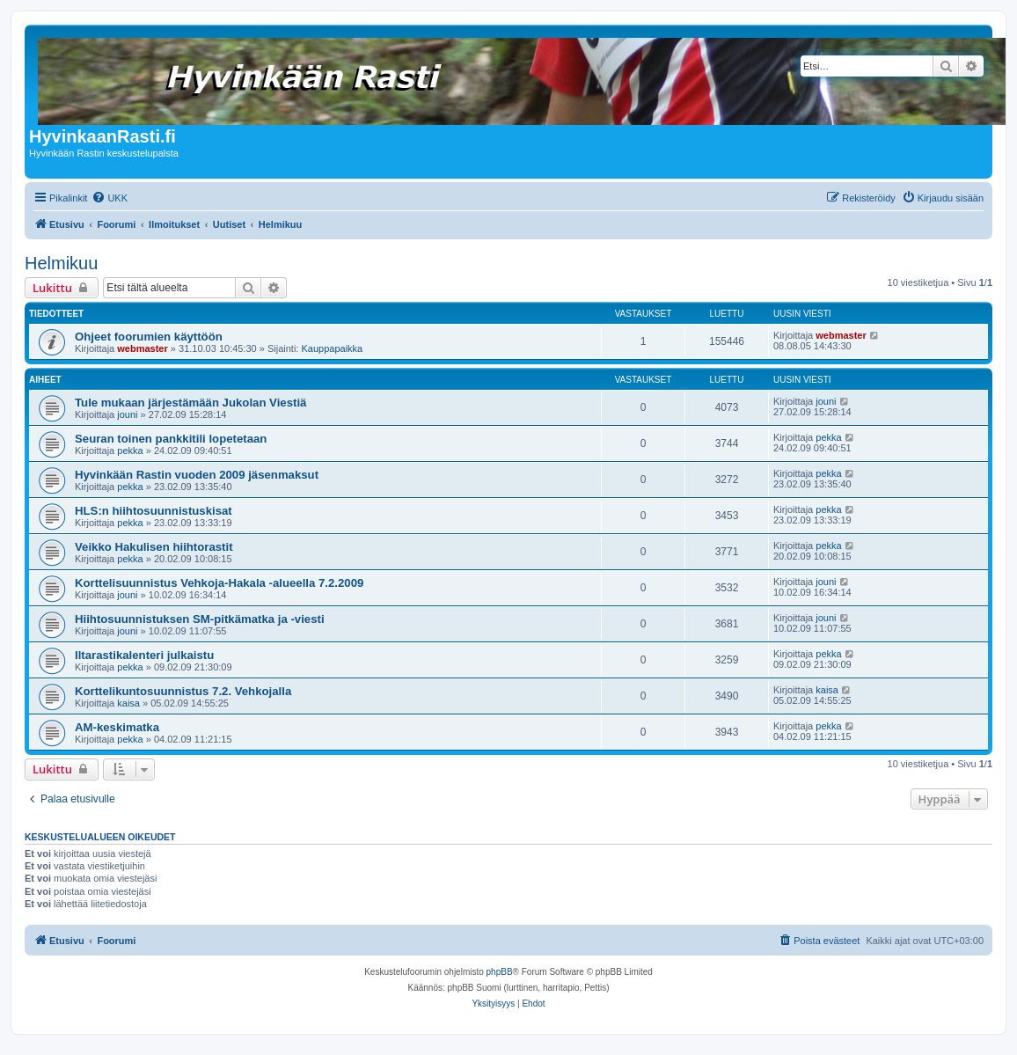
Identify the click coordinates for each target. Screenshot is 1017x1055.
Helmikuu (61, 263)
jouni (127, 414)
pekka (130, 450)
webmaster (142, 348)
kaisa (128, 703)
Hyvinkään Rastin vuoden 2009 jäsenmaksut (196, 474)
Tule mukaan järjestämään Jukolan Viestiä (190, 402)
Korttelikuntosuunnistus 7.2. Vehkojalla (183, 691)
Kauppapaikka (331, 348)
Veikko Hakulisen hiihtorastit (154, 546)
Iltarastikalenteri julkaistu (144, 655)
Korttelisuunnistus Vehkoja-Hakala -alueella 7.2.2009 (219, 583)
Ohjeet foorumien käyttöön (149, 336)
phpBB (500, 972)
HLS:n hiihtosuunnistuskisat (153, 510)
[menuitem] (109, 198)
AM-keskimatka (117, 727)
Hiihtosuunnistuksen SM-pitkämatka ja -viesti (200, 619)
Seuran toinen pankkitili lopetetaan (171, 438)
